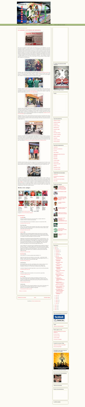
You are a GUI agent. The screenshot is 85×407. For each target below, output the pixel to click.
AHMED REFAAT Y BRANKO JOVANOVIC (60, 283)
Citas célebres (56, 152)
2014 (56, 305)
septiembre (58, 254)
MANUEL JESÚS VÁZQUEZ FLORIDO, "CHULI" (60, 275)
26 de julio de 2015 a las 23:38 (25, 251)
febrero (57, 301)
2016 (56, 247)
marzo (57, 300)
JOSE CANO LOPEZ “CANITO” (59, 263)
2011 (56, 309)
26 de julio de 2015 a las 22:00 (25, 223)
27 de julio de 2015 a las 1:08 (25, 269)
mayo (57, 297)
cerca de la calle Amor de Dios (43, 72)
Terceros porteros (57, 141)
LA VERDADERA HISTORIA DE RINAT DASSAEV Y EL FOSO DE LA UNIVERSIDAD (62, 188)
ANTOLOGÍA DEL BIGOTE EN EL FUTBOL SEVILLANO (62, 229)
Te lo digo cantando (57, 169)
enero (57, 303)
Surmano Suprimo (57, 139)
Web (19, 24)
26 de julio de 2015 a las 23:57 (25, 260)
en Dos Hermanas (33, 90)
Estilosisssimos (56, 127)
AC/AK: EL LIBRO (24, 24)
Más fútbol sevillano (57, 132)
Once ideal (55, 180)
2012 (56, 308)
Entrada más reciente (22, 297)
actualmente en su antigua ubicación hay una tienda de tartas (35, 140)
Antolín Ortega (27, 88)
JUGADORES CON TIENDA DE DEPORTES (59, 268)
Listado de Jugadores (33, 24)
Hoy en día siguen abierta (33, 91)
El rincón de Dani (57, 334)
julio (56, 256)
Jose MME (22, 217)
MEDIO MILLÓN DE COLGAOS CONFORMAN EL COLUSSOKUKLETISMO (62, 219)
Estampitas (55, 158)
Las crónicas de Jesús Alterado (59, 179)
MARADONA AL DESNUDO (58, 260)
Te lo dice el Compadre (57, 339)
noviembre (58, 251)
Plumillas (55, 165)
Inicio (35, 297)
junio (57, 295)
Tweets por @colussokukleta (58, 326)
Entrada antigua (47, 297)
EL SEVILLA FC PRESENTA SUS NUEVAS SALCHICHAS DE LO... (60, 279)
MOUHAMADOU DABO (62, 191)
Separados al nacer (57, 167)
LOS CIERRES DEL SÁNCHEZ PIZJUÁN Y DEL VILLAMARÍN (60, 290)
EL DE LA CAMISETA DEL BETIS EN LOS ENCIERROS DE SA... (60, 287)
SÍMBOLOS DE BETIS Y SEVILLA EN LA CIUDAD (62, 213)
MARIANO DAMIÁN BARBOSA (59, 293)
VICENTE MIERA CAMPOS (58, 265)
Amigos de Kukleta (57, 122)
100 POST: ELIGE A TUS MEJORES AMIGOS (62, 208)
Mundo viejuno (56, 162)
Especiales (31, 212)
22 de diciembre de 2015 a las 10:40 (26, 288)
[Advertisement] (60, 44)
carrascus (22, 276)
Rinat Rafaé (25, 211)
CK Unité (55, 150)
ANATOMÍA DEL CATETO (62, 223)
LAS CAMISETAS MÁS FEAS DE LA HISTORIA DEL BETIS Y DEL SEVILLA (62, 198)
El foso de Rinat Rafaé (25, 212)
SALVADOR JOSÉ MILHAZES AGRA (59, 258)
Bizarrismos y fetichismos (58, 148)
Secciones (50, 24)
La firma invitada (56, 160)
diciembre (57, 250)
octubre (57, 253)
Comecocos (56, 174)
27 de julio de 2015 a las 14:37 (25, 282)
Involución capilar (57, 129)
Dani (21, 271)
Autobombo (56, 147)
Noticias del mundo (57, 163)
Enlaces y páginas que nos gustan (59, 24)
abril (56, 298)
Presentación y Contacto (43, 24)
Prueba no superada (57, 134)
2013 (56, 306)
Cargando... (56, 242)
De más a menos (56, 125)
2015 (56, 248)
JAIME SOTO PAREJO (59, 284)
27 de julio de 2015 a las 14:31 (25, 274)
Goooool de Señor (57, 335)
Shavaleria (55, 138)
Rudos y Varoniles (57, 136)
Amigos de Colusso (57, 120)
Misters (55, 131)
